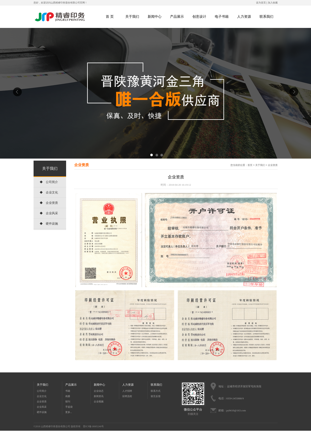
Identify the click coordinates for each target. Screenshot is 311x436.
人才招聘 (127, 391)
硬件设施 (42, 412)
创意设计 (199, 17)
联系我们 (266, 17)
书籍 (67, 391)
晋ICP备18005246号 (93, 426)
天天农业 (150, 433)
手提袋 (69, 406)
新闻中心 (155, 17)
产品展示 (177, 17)
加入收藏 (273, 2)
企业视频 (99, 401)
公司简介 (42, 391)
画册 (67, 396)
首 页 (109, 17)
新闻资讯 (99, 396)
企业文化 (42, 396)
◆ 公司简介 (49, 182)
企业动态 (99, 391)
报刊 (67, 401)
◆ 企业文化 (49, 192)
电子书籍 (222, 17)
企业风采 (42, 406)
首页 (250, 165)
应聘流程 (127, 396)
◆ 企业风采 (49, 213)
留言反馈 (155, 396)
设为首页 (261, 2)
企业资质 (273, 165)
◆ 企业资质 (49, 202)
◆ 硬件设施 (49, 223)
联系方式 (155, 391)
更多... (68, 412)
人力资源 (244, 17)
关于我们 (132, 17)
